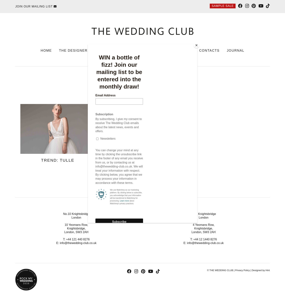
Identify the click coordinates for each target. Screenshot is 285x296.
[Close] (196, 45)
